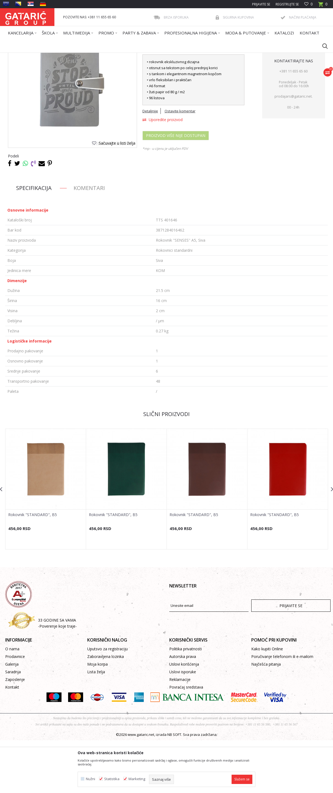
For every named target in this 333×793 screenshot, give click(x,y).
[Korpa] (323, 6)
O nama (12, 701)
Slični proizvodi (166, 466)
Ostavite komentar (180, 163)
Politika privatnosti (185, 701)
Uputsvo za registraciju (107, 701)
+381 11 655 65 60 (293, 123)
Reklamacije (180, 732)
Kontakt (12, 739)
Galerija (12, 716)
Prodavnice (15, 709)
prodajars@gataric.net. (293, 149)
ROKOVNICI (93, 56)
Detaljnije (150, 163)
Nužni (90, 779)
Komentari (89, 240)
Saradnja (13, 724)
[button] (322, 45)
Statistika (111, 779)
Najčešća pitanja (266, 716)
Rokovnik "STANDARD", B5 (32, 567)
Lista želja (96, 724)
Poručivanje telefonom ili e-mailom (282, 709)
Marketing (136, 779)
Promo (75, 56)
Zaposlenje (15, 732)
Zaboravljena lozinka (105, 709)
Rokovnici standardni (122, 56)
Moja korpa (97, 716)
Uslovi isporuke (182, 724)
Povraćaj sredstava (186, 739)
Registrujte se (287, 4)
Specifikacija (34, 240)
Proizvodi (59, 56)
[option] (45, 541)
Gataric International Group (26, 56)
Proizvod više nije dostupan (175, 188)
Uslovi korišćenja (184, 716)
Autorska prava (182, 709)
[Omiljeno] (308, 4)
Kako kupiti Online (267, 701)
